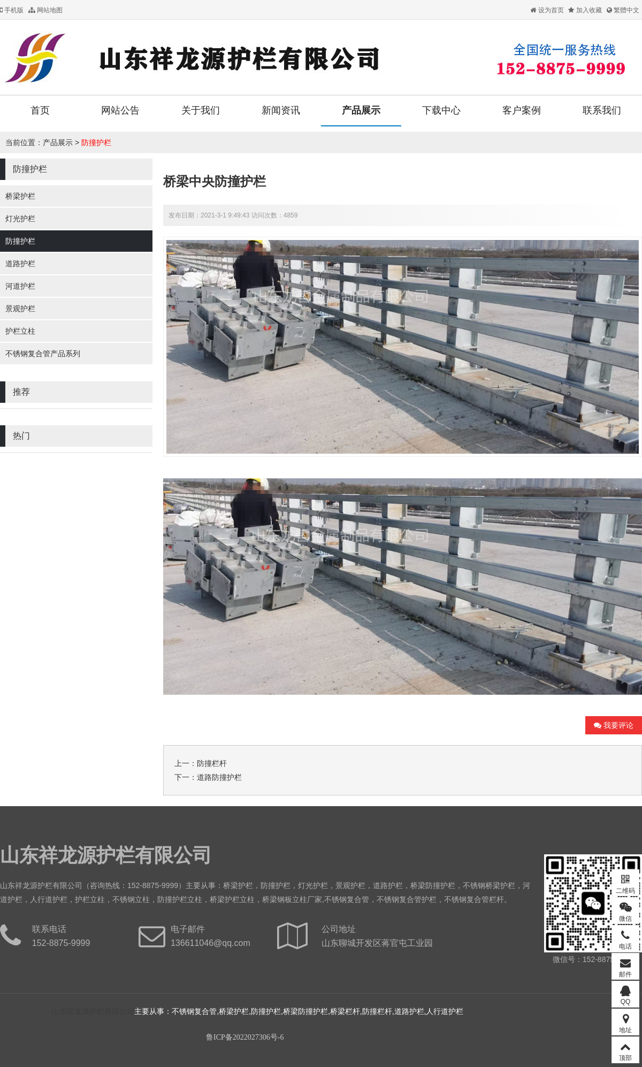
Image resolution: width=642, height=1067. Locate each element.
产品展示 (361, 110)
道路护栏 (20, 263)
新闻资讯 (281, 110)
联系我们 (602, 110)
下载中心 (441, 110)
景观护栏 (20, 308)
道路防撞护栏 (219, 777)
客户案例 (521, 110)
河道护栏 (20, 286)
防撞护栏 (96, 142)
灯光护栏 (20, 218)
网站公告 (120, 110)
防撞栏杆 (212, 763)
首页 (40, 110)
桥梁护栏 (20, 196)
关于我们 (200, 110)
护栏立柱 (20, 331)
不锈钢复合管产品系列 (42, 353)
